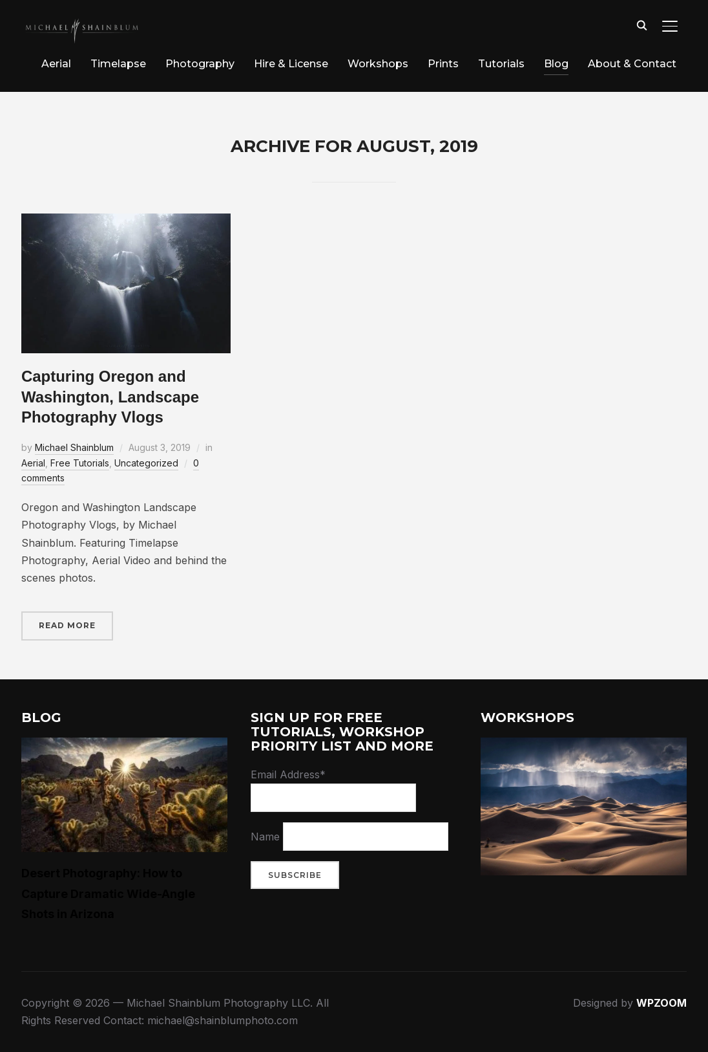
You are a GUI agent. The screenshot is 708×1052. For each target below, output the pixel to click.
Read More (67, 625)
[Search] (641, 25)
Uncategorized (146, 462)
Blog (556, 64)
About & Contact (632, 64)
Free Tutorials (79, 462)
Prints (443, 64)
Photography (199, 64)
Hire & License (291, 64)
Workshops (378, 64)
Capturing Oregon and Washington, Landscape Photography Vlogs (110, 396)
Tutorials (501, 64)
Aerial (56, 64)
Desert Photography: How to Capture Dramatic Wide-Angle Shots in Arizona (108, 893)
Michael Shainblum (74, 447)
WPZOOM (661, 1002)
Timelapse (118, 64)
